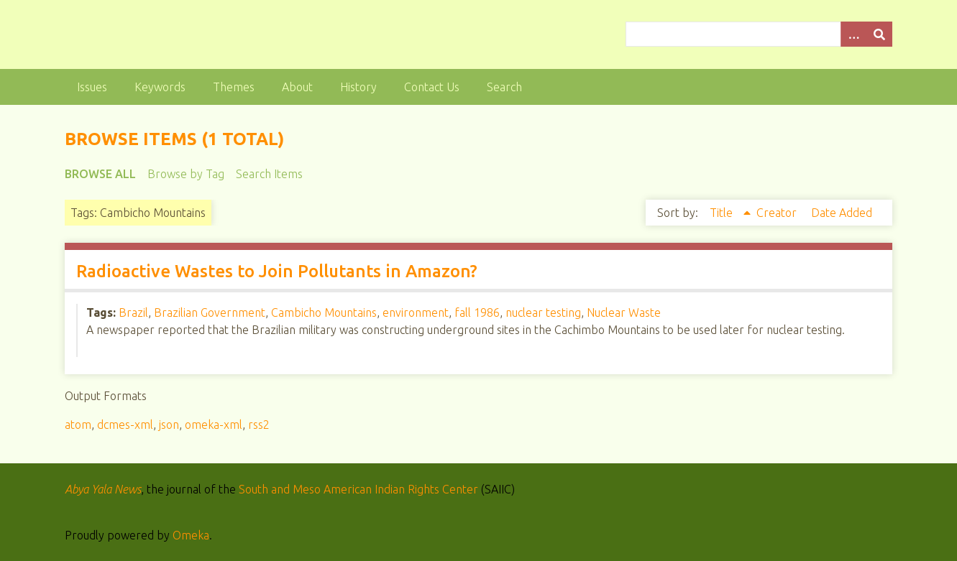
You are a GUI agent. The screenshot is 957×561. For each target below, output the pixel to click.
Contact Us (431, 86)
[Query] (759, 34)
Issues (92, 86)
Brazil (133, 312)
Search (504, 86)
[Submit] (879, 34)
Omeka (191, 535)
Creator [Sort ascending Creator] (778, 212)
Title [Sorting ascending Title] (723, 212)
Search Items (269, 173)
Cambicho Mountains (324, 312)
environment (416, 312)
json (169, 424)
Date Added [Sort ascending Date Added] (841, 212)
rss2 (259, 424)
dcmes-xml (125, 424)
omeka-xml (213, 424)
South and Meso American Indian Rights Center (358, 489)
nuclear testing (543, 312)
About (297, 86)
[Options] (853, 34)
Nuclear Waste (624, 312)
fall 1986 (477, 312)
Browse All (100, 173)
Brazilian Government (209, 312)
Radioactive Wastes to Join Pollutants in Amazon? (276, 271)
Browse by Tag (185, 173)
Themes (234, 86)
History (358, 86)
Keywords (160, 86)
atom (78, 424)
